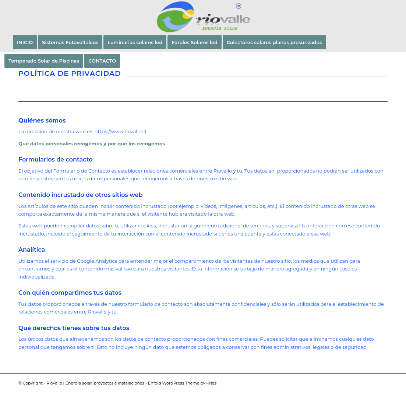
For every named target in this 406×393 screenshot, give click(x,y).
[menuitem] (25, 42)
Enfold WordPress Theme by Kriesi (183, 383)
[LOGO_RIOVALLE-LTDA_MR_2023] (203, 16)
